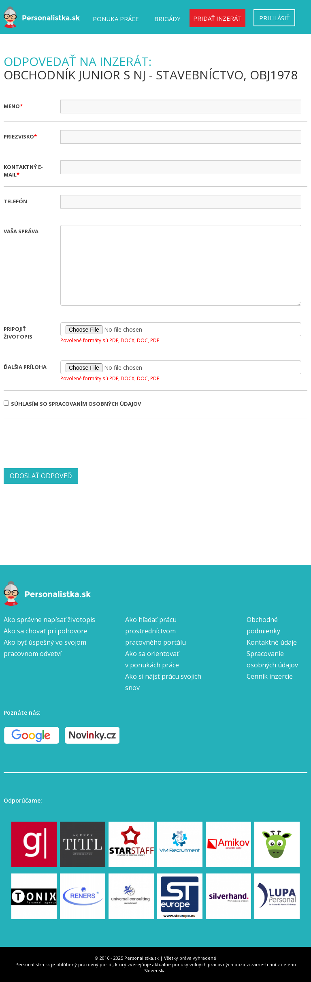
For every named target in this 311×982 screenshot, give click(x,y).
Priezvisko (19, 136)
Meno (12, 106)
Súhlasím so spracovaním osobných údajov (72, 403)
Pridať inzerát (217, 18)
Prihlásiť (274, 18)
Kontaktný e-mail (23, 170)
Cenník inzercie (270, 676)
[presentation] (65, 442)
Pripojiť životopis (18, 332)
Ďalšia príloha (25, 367)
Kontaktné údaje (272, 642)
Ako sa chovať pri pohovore (45, 630)
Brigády (167, 19)
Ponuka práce (116, 19)
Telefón (15, 201)
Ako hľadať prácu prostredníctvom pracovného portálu (155, 631)
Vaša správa (21, 231)
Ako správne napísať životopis (49, 619)
